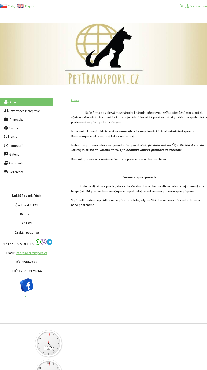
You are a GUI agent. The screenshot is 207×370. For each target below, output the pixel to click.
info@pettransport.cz (31, 253)
